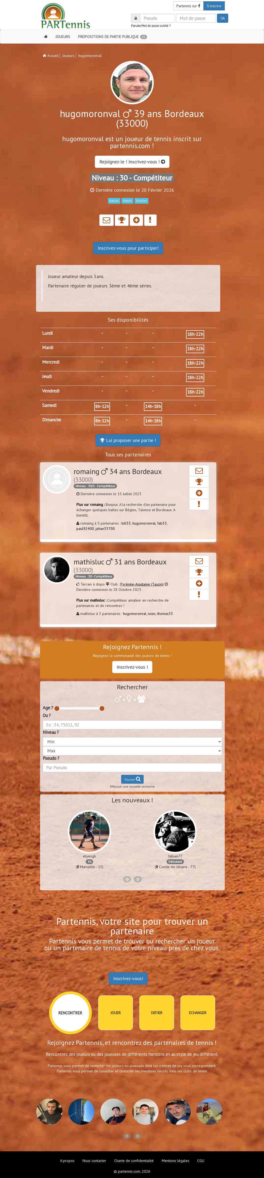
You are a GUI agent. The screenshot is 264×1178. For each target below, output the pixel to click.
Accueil (50, 55)
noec (152, 613)
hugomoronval (144, 523)
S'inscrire (214, 5)
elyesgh (89, 856)
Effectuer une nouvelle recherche (132, 786)
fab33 (162, 523)
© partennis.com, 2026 (132, 1171)
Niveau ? (51, 732)
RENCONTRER (70, 1012)
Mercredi (50, 362)
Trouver (132, 779)
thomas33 (165, 613)
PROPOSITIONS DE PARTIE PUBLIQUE (112, 36)
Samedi (49, 405)
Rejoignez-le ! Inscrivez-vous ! (132, 162)
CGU (200, 1160)
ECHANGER (197, 1012)
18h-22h (195, 334)
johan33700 (105, 528)
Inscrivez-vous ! (132, 667)
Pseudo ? (51, 758)
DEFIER (156, 1012)
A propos (67, 1160)
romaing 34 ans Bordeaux (117, 474)
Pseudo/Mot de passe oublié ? (151, 26)
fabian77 (175, 856)
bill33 (126, 523)
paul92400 (85, 528)
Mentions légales (175, 1160)
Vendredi (50, 391)
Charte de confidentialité (134, 1160)
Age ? (48, 708)
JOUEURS (63, 36)
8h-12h (102, 406)
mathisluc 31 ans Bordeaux (120, 565)
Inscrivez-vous (128, 248)
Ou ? (47, 715)
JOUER (116, 1012)
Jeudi (47, 376)
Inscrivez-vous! (128, 978)
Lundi (47, 333)
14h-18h (153, 406)
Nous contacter (94, 1160)
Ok (222, 18)
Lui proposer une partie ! (128, 440)
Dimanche (51, 420)
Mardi (47, 348)
